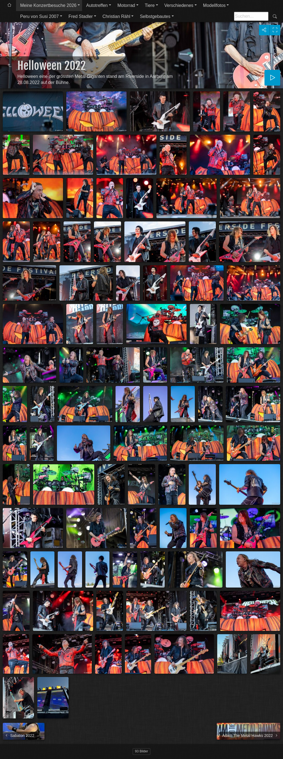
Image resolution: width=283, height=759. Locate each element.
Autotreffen (97, 5)
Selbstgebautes (155, 16)
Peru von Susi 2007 (39, 16)
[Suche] (251, 16)
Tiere (150, 5)
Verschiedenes (178, 5)
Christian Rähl (116, 16)
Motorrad (126, 5)
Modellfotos (214, 5)
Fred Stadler (81, 16)
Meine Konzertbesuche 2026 (48, 5)
